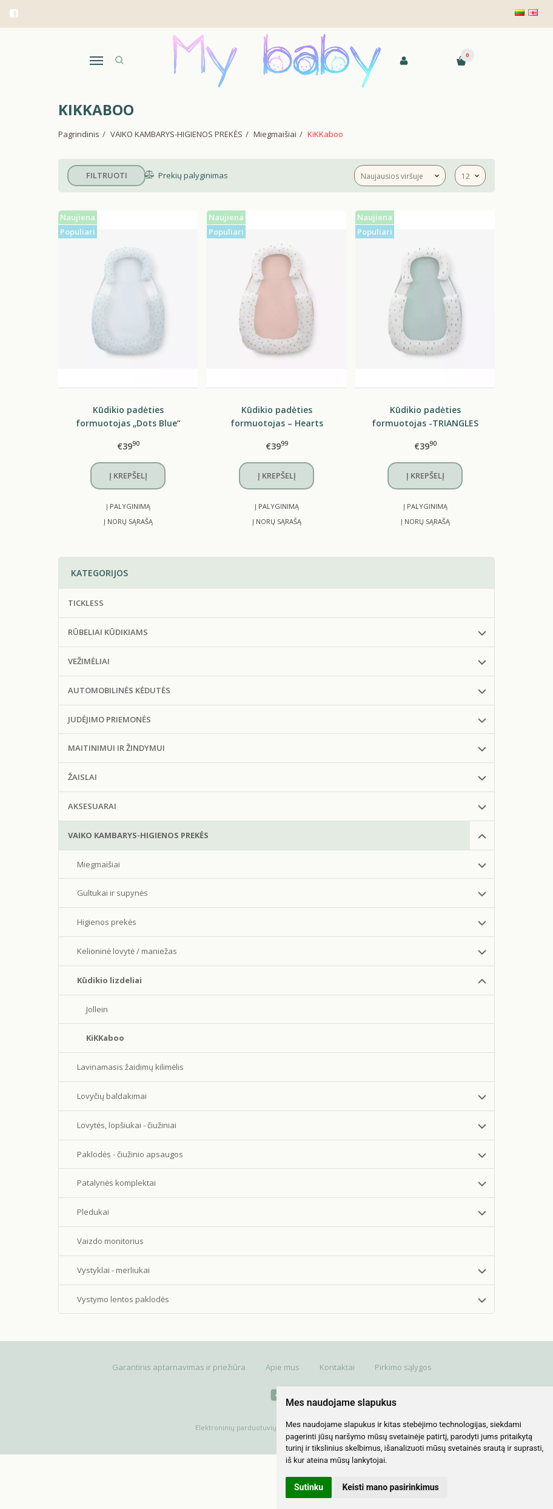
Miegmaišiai (98, 864)
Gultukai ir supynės (112, 892)
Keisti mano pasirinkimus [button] (391, 1487)
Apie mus (283, 1367)
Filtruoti (107, 175)
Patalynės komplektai (116, 1182)
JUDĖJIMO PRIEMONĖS (109, 719)
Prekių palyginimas (193, 175)
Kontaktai (337, 1367)
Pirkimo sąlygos (403, 1367)
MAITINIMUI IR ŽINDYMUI (116, 747)
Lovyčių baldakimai (112, 1096)
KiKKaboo (105, 1037)
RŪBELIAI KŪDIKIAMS (108, 632)
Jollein (97, 1009)
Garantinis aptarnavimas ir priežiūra (179, 1367)
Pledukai (93, 1211)
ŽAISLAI (82, 776)
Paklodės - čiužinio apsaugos (130, 1154)
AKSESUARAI (92, 806)
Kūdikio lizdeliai (109, 980)
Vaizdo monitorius (110, 1240)
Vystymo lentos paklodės (123, 1299)
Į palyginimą (128, 506)
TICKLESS (86, 602)
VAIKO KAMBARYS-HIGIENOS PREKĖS (138, 835)
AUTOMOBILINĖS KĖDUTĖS (119, 690)
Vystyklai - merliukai (113, 1270)
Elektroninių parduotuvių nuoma (248, 1427)
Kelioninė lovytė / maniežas (127, 951)
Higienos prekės (106, 921)
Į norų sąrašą (128, 521)
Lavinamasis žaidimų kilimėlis (130, 1066)
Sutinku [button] (308, 1487)
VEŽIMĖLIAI (89, 661)
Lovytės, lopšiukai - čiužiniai (126, 1125)
